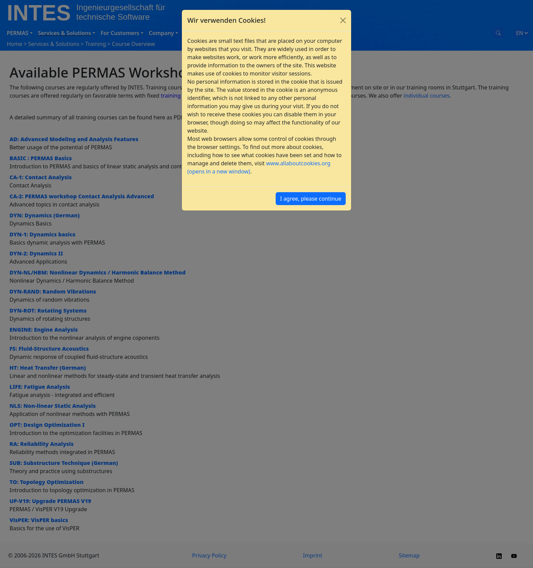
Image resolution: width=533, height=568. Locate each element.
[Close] (343, 20)
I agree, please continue (310, 198)
